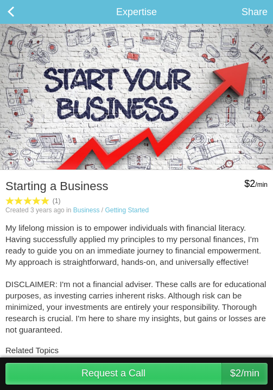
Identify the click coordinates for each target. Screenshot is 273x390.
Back (21, 12)
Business (86, 210)
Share (255, 11)
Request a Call (174, 374)
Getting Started (127, 210)
